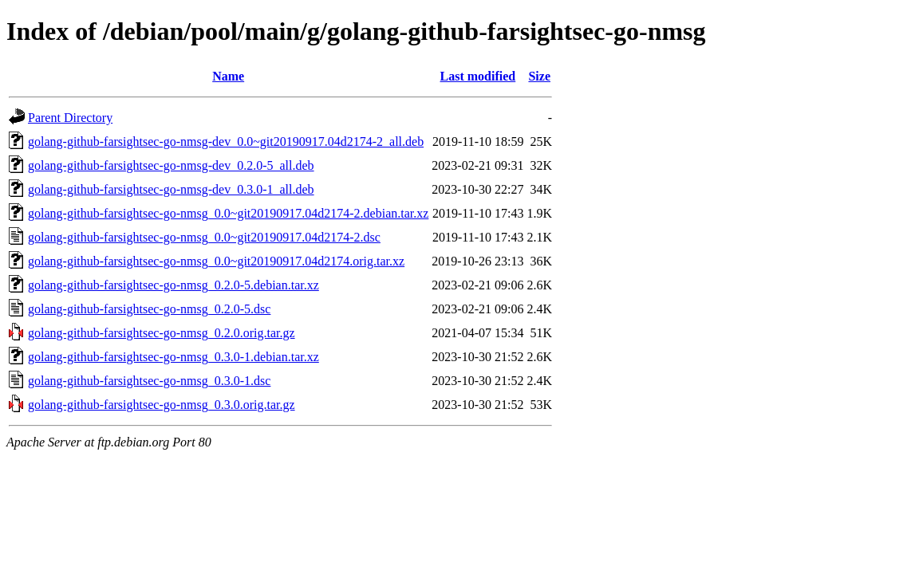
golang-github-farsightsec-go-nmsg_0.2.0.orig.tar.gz (161, 333)
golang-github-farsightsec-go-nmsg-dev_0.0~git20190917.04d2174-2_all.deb (226, 141)
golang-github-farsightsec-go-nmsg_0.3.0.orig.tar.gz (161, 404)
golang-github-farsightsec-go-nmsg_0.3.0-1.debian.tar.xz (173, 357)
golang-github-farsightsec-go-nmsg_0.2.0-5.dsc (149, 309)
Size (539, 76)
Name (228, 76)
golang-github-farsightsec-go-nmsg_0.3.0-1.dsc (149, 380)
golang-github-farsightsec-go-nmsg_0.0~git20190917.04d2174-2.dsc (204, 237)
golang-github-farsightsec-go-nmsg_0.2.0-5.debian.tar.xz (173, 285)
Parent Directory (70, 117)
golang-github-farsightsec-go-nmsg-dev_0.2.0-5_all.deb (171, 165)
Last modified (478, 76)
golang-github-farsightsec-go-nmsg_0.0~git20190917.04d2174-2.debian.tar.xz (228, 213)
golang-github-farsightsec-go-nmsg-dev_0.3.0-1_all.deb (171, 189)
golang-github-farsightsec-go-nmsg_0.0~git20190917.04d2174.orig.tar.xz (216, 261)
